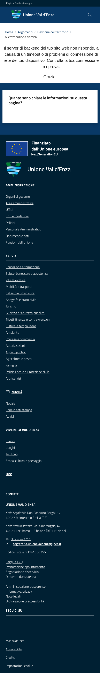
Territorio (11, 454)
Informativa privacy (19, 591)
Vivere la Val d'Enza (22, 430)
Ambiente (12, 332)
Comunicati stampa (19, 409)
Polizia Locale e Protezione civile (27, 371)
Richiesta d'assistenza (21, 576)
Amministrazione (20, 185)
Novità (16, 392)
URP (9, 474)
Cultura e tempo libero (21, 325)
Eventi (10, 441)
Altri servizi (13, 378)
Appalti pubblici (16, 352)
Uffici (9, 209)
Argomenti (25, 31)
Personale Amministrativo (23, 229)
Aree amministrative (19, 203)
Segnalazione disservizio (22, 571)
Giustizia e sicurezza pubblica (25, 312)
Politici (10, 222)
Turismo (11, 306)
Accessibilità (14, 649)
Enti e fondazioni (17, 216)
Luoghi (10, 447)
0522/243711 (21, 538)
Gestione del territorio (52, 31)
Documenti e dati (17, 235)
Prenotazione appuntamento (25, 566)
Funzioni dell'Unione (19, 242)
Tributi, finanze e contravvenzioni (28, 319)
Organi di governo (18, 196)
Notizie (10, 403)
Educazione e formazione (23, 266)
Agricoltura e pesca (19, 358)
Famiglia (11, 365)
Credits (10, 657)
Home (9, 31)
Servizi (11, 256)
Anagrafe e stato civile (21, 299)
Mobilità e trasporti (18, 286)
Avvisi (10, 416)
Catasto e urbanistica (20, 293)
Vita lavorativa (15, 280)
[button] (90, 14)
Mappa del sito (15, 640)
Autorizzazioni (15, 345)
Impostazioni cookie (19, 665)
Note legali (13, 596)
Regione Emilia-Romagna (19, 3)
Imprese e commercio (20, 339)
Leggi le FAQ (14, 561)
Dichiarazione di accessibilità (25, 601)
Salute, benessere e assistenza (27, 273)
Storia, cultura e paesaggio (23, 460)
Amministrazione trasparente (26, 586)
